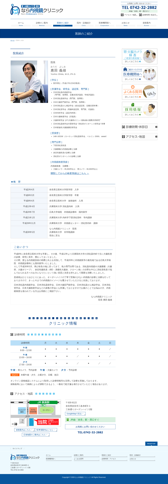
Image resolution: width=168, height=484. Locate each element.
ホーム (48, 455)
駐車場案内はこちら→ (46, 430)
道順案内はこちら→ (24, 430)
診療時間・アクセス (109, 459)
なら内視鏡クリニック (83, 477)
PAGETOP (151, 443)
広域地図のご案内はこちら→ (35, 435)
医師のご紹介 (106, 455)
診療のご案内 (78, 455)
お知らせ (133, 459)
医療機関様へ (50, 459)
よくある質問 (78, 459)
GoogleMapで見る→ (75, 414)
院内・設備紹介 (135, 455)
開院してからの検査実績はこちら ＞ (70, 173)
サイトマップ (17, 448)
